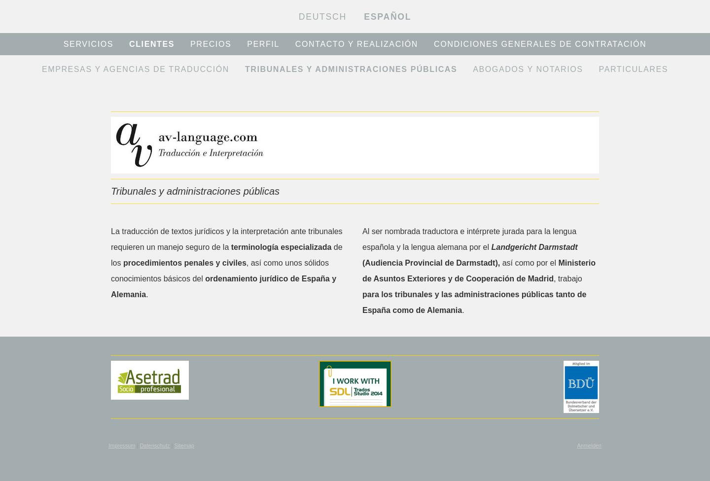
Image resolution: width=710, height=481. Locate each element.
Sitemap (184, 445)
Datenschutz (155, 445)
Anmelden (589, 445)
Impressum (121, 445)
